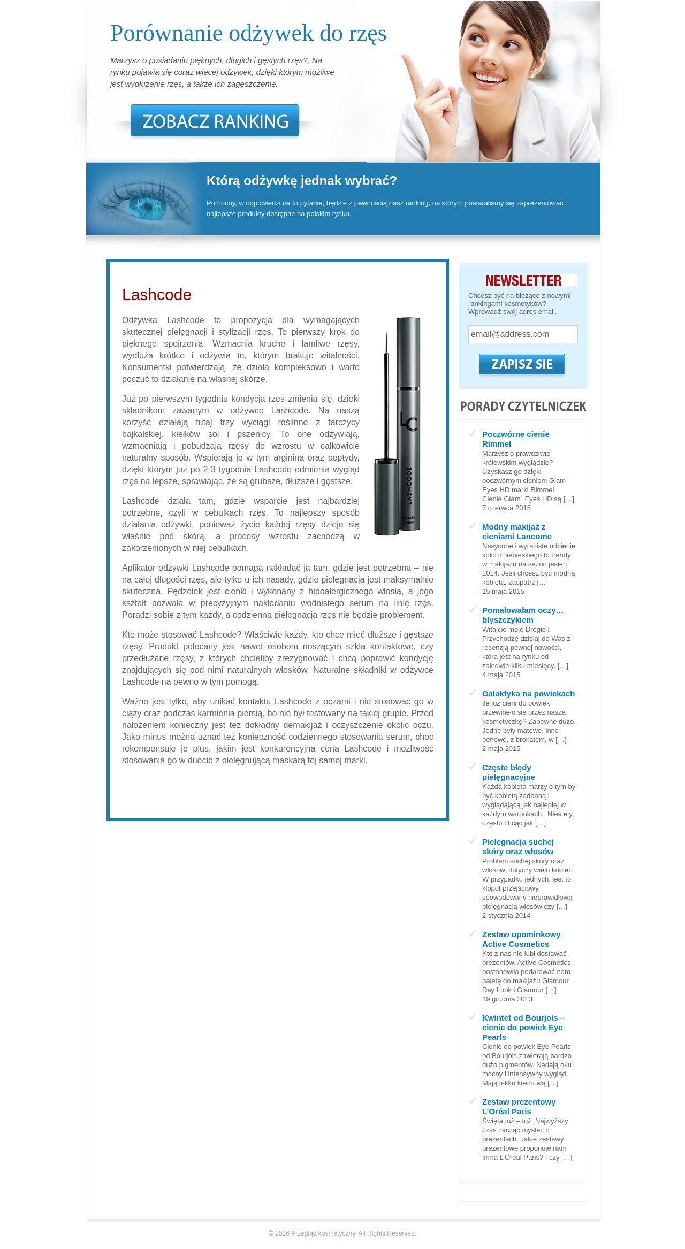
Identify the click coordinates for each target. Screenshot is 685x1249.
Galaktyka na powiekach (528, 693)
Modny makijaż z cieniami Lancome (517, 531)
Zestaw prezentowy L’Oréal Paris (519, 1106)
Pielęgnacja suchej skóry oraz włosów (518, 846)
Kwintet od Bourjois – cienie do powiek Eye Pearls (523, 1027)
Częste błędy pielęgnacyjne (508, 772)
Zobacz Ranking (215, 120)
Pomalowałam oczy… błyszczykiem (523, 615)
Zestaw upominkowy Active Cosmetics (521, 939)
